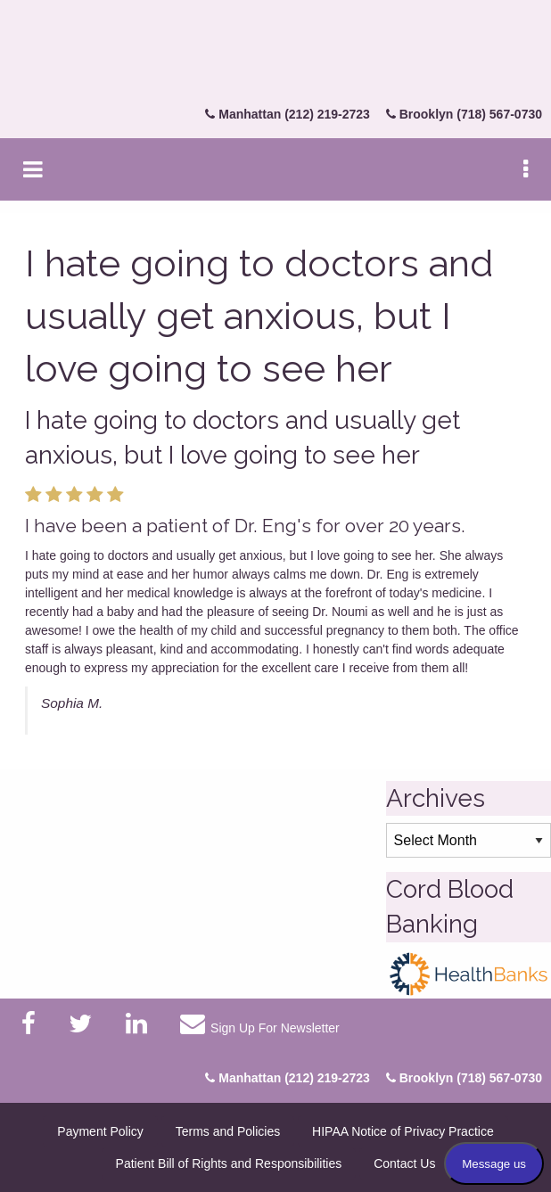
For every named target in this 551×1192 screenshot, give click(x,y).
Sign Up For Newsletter (259, 1023)
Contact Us (404, 1163)
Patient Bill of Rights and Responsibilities (229, 1163)
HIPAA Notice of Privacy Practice (403, 1131)
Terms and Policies (228, 1131)
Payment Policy (100, 1131)
